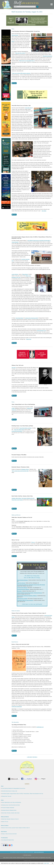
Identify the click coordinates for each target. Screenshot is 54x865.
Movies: (5, 821)
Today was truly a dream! (20, 53)
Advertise (14, 857)
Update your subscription (39, 852)
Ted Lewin (14, 367)
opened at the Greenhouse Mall (31, 318)
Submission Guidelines (20, 857)
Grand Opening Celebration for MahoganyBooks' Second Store (13, 788)
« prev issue (29, 756)
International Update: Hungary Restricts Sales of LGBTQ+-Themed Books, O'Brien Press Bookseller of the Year (22, 793)
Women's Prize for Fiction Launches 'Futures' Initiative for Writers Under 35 (16, 827)
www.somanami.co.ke (41, 330)
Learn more (46, 863)
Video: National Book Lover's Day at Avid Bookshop (11, 802)
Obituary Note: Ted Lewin (6, 796)
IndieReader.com (40, 727)
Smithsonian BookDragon (17, 706)
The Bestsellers (4, 837)
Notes (2, 800)
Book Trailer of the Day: (10, 812)
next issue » (35, 756)
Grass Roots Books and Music (25, 428)
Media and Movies (5, 816)
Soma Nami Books (19, 318)
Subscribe (37, 857)
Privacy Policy (48, 857)
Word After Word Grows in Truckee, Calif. (9, 791)
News (2, 786)
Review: (9, 833)
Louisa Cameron (15, 274)
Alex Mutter (44, 210)
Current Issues (27, 857)
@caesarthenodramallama (17, 431)
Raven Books (25, 274)
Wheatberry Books (25, 469)
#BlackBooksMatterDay (47, 56)
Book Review (4, 831)
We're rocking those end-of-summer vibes (20, 470)
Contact (11, 857)
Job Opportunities (42, 857)
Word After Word (28, 107)
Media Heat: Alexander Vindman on (10, 819)
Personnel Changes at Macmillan (8, 807)
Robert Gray (28, 339)
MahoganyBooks (15, 35)
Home (4, 857)
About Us (7, 857)
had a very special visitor (19, 429)
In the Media (32, 857)
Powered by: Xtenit (27, 860)
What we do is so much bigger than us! (27, 60)
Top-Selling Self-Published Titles (8, 839)
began (13, 41)
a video (13, 408)
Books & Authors (4, 825)
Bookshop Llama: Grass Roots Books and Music (11, 805)
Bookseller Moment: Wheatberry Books (9, 810)
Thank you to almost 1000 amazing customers (21, 73)
